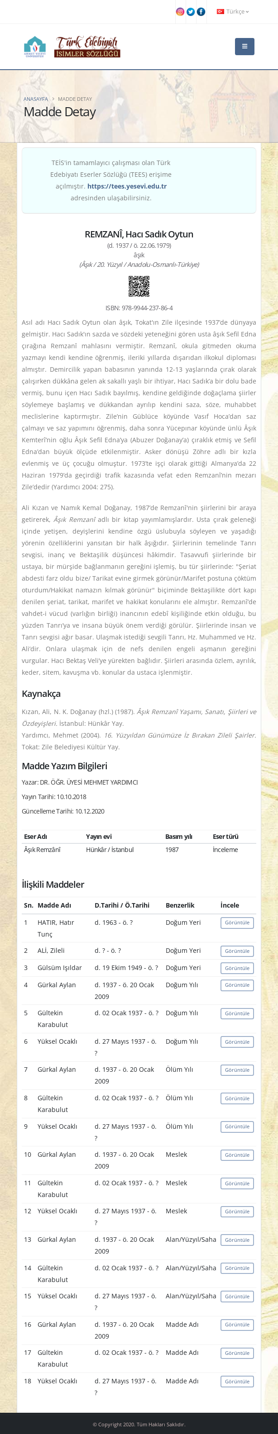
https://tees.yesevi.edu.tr (127, 186)
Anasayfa (36, 98)
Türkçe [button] (233, 11)
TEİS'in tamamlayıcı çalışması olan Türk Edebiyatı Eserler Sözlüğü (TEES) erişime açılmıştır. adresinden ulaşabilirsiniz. (111, 180)
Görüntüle (237, 922)
